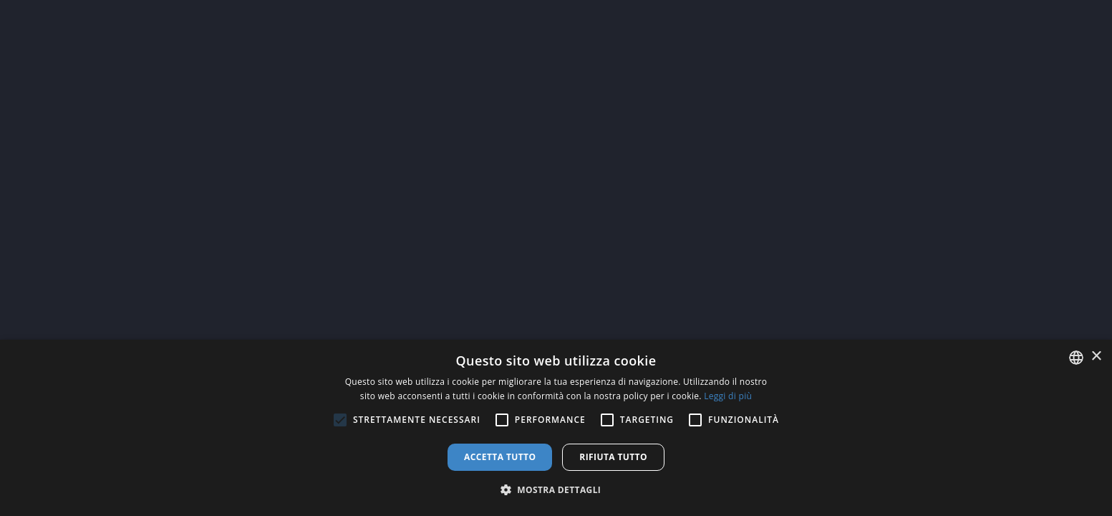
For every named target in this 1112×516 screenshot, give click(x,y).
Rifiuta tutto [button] (613, 457)
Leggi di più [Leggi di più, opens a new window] (728, 396)
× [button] (1096, 356)
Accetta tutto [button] (500, 457)
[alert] (556, 428)
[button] (556, 490)
